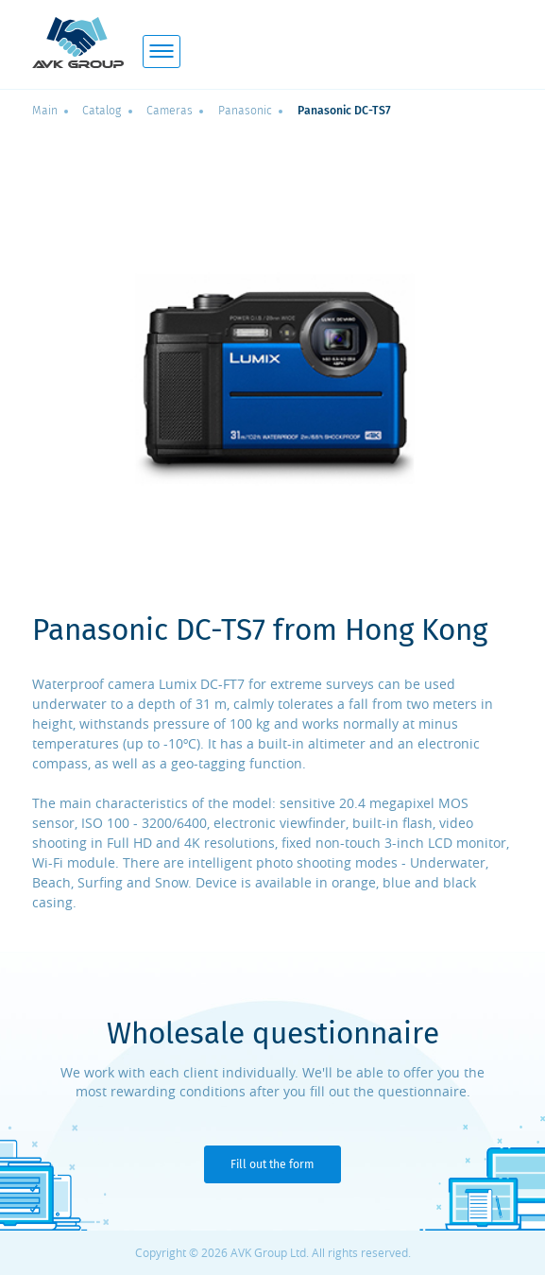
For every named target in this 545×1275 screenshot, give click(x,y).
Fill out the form (272, 1164)
